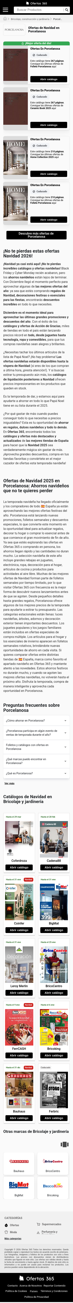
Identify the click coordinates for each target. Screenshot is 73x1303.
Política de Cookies (16, 1291)
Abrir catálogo (48, 79)
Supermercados (49, 1224)
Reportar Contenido (55, 1285)
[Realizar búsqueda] (67, 10)
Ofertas (11, 1225)
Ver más (9, 783)
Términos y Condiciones (54, 1291)
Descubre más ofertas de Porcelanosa (37, 235)
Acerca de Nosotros (30, 1285)
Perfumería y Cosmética (47, 1233)
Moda (10, 1232)
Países (34, 1291)
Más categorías (12, 1238)
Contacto (13, 1285)
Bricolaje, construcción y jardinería (30, 19)
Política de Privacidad (36, 1296)
